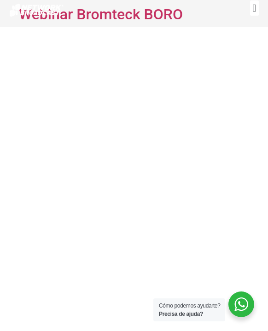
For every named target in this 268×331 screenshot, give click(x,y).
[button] (254, 8)
